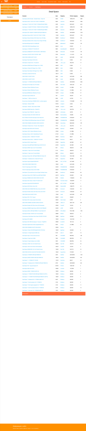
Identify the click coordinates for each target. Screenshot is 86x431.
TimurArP (62, 205)
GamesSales (62, 123)
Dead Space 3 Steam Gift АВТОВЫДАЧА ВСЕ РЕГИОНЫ (33, 230)
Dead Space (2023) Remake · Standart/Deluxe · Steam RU (33, 18)
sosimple (62, 268)
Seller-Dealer (63, 199)
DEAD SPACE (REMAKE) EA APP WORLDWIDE (31, 227)
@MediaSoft (62, 43)
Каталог (38, 1)
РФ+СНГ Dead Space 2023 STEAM (29, 167)
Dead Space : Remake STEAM (28, 103)
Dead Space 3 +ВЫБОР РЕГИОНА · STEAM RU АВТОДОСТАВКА (35, 27)
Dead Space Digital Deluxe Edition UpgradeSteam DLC (33, 224)
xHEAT (61, 98)
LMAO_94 (62, 202)
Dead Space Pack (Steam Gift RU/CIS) (29, 59)
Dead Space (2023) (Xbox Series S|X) (29, 186)
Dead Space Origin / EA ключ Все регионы (31, 235)
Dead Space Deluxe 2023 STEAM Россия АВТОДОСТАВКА (34, 175)
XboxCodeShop (63, 114)
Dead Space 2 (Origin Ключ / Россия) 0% (30, 62)
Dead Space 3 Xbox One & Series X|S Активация (32, 246)
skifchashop (62, 112)
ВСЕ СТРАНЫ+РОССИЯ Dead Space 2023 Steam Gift (33, 117)
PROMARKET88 (63, 117)
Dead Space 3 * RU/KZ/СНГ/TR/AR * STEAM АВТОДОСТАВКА (34, 24)
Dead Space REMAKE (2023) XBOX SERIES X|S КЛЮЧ (33, 177)
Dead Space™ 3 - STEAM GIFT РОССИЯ (30, 260)
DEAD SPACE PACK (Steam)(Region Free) (30, 46)
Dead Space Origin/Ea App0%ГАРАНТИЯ (30, 161)
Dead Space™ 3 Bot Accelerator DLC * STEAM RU (32, 282)
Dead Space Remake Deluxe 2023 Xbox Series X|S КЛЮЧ (33, 191)
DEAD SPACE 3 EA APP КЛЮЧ (28, 79)
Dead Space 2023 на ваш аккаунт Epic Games (31, 199)
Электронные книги (10, 13)
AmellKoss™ (62, 38)
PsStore (62, 265)
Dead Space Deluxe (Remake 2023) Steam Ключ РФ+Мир (34, 38)
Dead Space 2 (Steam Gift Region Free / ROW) (31, 68)
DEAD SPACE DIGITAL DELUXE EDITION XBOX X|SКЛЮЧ (33, 252)
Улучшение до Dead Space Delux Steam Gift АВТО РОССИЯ (34, 216)
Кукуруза (62, 219)
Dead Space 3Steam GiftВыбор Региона (30, 87)
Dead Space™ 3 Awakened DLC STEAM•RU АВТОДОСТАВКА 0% (35, 263)
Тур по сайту (44, 1)
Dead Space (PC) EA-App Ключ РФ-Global (30, 84)
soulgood (62, 103)
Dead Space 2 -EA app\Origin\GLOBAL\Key (30, 232)
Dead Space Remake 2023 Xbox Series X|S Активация (33, 205)
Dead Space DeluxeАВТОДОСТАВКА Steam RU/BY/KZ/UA (34, 145)
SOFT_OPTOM (63, 161)
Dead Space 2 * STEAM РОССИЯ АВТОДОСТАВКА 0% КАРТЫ (34, 274)
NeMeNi (62, 177)
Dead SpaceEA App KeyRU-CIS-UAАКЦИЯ (30, 43)
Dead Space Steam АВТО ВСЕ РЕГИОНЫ (30, 128)
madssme (62, 21)
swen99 (62, 95)
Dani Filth (62, 243)
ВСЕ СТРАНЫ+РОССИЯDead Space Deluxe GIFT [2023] (33, 120)
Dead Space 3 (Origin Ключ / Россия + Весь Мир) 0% (33, 125)
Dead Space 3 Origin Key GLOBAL (29, 238)
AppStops (62, 128)
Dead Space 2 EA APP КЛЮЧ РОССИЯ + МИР (31, 54)
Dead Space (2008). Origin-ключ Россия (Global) (32, 147)
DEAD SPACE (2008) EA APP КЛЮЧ (29, 57)
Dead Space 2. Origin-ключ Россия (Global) (31, 150)
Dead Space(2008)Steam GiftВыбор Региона (31, 92)
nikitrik (61, 197)
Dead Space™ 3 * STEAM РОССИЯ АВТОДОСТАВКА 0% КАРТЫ (35, 276)
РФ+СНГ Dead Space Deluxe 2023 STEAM (30, 169)
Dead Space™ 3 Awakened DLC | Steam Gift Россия (32, 158)
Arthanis (62, 147)
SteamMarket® (63, 49)
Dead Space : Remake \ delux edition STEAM (31, 106)
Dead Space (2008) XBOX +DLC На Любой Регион (32, 249)
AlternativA (62, 51)
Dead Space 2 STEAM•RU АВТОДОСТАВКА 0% (31, 254)
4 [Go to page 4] (24, 365)
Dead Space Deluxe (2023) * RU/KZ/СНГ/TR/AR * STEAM (33, 35)
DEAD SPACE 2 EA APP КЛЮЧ (28, 76)
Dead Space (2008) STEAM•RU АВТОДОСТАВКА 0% (32, 257)
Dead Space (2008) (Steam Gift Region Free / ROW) (32, 65)
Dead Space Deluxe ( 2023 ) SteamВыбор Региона (32, 134)
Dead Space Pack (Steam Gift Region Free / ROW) (32, 70)
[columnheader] (38, 16)
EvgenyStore (62, 252)
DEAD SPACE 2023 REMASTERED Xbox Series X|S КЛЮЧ (33, 188)
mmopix (62, 87)
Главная (24, 7)
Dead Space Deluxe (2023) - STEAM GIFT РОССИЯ (32, 139)
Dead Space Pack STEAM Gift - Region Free (31, 112)
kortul (61, 46)
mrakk (61, 57)
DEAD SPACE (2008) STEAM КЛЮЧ (29, 164)
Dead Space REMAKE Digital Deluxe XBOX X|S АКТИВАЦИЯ (34, 208)
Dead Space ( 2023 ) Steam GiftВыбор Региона (31, 131)
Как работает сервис (52, 1)
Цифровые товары (10, 10)
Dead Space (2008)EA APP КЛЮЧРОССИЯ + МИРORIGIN (34, 51)
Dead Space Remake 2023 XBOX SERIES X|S (31, 114)
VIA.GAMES (62, 235)
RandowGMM (63, 186)
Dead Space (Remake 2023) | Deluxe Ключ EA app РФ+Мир (34, 40)
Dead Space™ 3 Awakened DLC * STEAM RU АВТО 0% (33, 279)
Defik (61, 59)
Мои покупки (65, 1)
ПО (12, 8)
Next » (27, 293)
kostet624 (62, 221)
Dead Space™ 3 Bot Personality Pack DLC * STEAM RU (33, 287)
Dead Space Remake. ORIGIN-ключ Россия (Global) (32, 213)
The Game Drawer (63, 180)
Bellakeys (62, 271)
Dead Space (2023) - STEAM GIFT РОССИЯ (31, 136)
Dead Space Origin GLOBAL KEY (28, 95)
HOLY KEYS (62, 84)
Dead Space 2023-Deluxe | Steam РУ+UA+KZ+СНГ (32, 180)
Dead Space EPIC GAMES (27, 219)
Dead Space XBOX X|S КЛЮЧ (28, 268)
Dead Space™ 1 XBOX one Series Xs (29, 98)
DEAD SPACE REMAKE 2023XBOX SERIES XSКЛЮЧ (32, 202)
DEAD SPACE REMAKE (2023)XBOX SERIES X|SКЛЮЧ (33, 123)
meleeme (62, 101)
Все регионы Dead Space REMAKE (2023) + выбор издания (34, 101)
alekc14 (62, 232)
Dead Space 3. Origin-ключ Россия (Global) (31, 153)
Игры (10, 20)
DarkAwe (62, 32)
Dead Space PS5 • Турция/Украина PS (30, 265)
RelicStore (62, 136)
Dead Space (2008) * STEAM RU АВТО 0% (30, 271)
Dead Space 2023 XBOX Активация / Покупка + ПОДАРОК (34, 221)
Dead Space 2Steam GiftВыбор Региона (30, 90)
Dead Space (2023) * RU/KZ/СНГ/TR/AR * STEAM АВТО (33, 21)
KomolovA (62, 188)
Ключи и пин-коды (10, 5)
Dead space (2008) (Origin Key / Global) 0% (30, 109)
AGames (62, 227)
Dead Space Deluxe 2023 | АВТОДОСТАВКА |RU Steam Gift (34, 156)
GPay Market (63, 156)
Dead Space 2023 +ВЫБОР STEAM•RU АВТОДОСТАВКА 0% (34, 32)
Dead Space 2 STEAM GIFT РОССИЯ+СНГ (30, 49)
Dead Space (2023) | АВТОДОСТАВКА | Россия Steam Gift (34, 210)
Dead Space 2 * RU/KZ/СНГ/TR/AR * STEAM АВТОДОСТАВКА (34, 29)
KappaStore (62, 142)
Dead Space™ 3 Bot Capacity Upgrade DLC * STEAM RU (33, 285)
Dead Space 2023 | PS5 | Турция (28, 197)
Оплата (59, 1)
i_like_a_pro (62, 62)
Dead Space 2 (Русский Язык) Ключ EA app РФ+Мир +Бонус (34, 172)
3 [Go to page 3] (23, 365)
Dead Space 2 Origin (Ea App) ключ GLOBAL (31, 241)
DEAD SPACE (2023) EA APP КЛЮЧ (29, 194)
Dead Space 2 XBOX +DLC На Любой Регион (31, 243)
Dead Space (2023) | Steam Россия (29, 142)
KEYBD (61, 18)
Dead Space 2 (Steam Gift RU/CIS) (29, 73)
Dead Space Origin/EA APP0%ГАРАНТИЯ (30, 183)
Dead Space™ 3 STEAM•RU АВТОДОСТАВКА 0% (31, 81)
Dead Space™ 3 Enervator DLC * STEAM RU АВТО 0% (32, 290)
